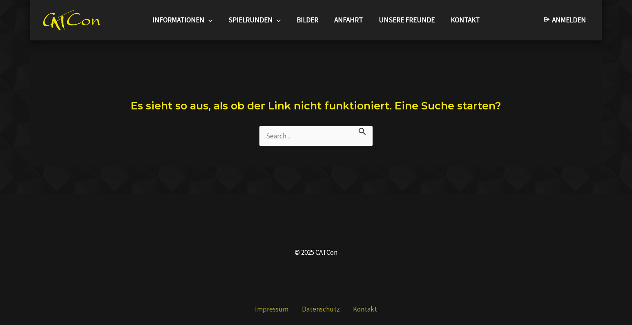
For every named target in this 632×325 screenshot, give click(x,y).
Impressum (278, 309)
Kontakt (460, 20)
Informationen (187, 20)
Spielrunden (258, 20)
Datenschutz (321, 309)
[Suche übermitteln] (362, 131)
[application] (213, 20)
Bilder (308, 20)
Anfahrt (347, 20)
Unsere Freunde (404, 20)
